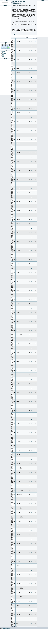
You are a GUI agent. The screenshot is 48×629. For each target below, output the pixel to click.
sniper (3, 57)
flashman (3, 56)
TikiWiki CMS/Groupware (6, 628)
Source (12, 626)
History (15, 626)
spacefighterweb (4, 55)
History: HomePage (18, 1)
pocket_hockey (4, 53)
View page (12, 2)
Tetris (2, 52)
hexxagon (3, 54)
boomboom (3, 51)
